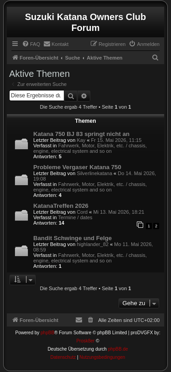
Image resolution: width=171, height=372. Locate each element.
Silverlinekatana (94, 173)
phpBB (47, 332)
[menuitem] (31, 44)
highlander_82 (93, 244)
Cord (82, 212)
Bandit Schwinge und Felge (72, 238)
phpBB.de (118, 349)
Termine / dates (75, 217)
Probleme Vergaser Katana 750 (77, 167)
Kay (81, 140)
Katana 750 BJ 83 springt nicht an (81, 134)
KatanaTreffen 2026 (60, 205)
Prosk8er (85, 340)
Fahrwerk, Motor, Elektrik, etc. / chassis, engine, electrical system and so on (90, 148)
